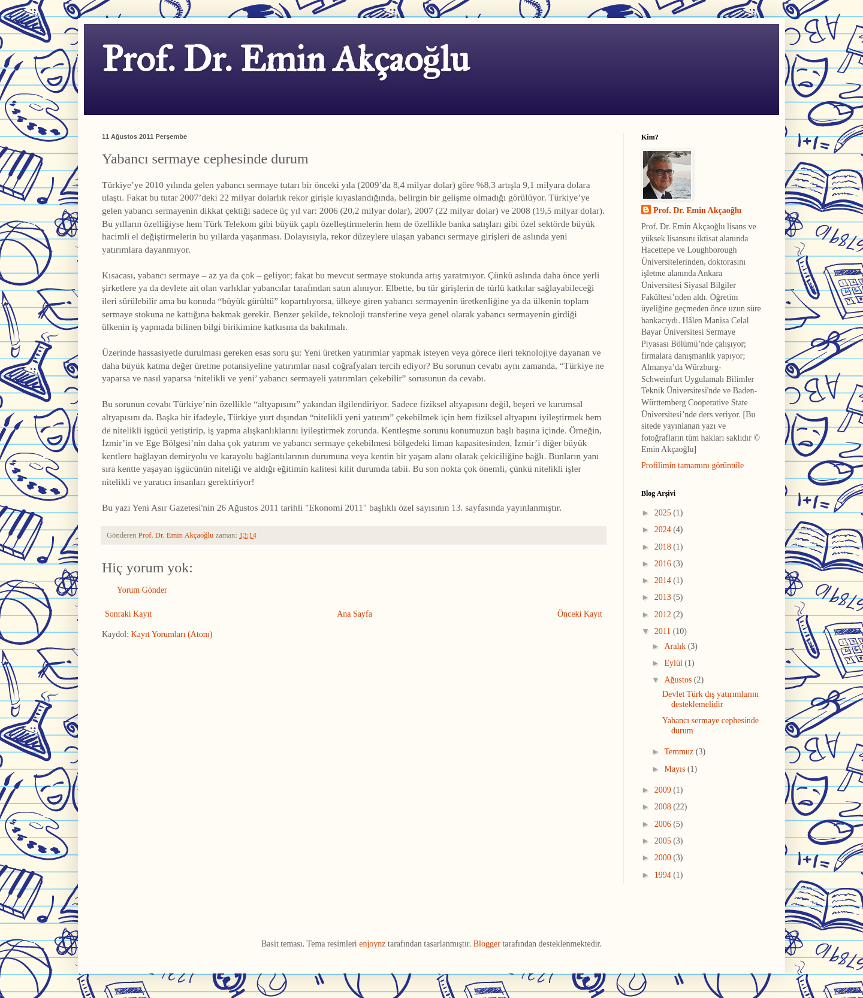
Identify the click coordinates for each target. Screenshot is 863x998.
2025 (664, 512)
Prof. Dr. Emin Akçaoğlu (285, 59)
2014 (664, 580)
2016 (664, 563)
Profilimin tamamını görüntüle (692, 465)
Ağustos (678, 679)
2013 (664, 597)
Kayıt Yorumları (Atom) (172, 634)
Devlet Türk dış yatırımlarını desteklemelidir (710, 699)
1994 (664, 874)
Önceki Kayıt (579, 613)
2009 (664, 789)
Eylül (674, 663)
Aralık (675, 646)
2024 (664, 529)
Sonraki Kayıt (128, 613)
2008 (664, 806)
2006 (664, 824)
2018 (664, 546)
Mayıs (675, 769)
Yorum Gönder (142, 590)
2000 (664, 857)
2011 (663, 631)
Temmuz (679, 751)
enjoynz (372, 943)
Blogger (486, 943)
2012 (664, 614)
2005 (664, 840)
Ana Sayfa (354, 613)
